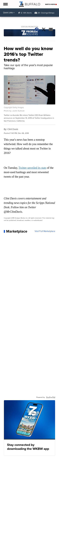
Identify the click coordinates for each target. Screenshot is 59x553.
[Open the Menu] (5, 4)
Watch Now (51, 4)
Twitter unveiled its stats (32, 167)
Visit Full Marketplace (45, 231)
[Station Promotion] (29, 33)
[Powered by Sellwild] (50, 397)
